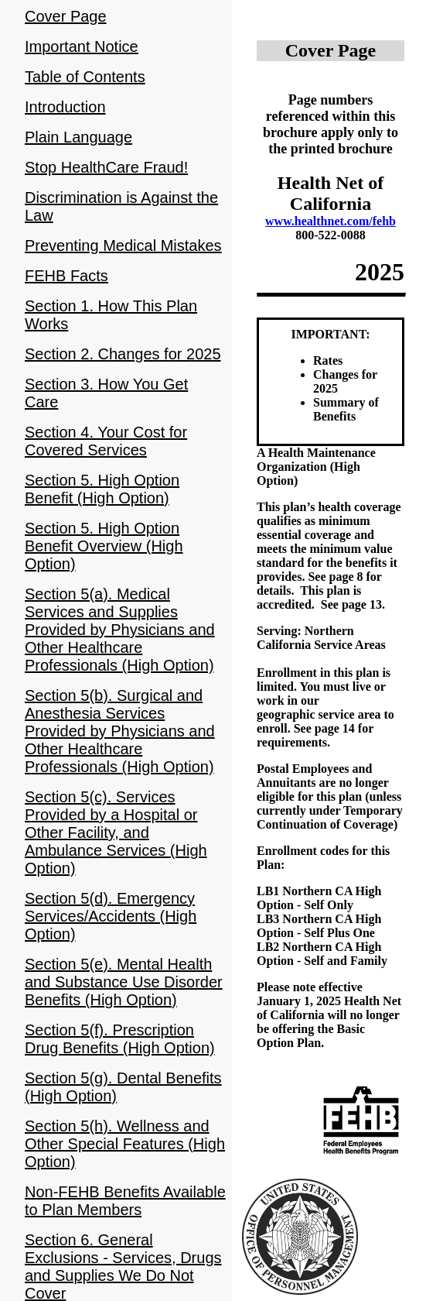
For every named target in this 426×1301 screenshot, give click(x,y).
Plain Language (78, 137)
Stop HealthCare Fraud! (106, 167)
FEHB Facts (66, 275)
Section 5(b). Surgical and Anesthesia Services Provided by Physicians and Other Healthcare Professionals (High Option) (120, 731)
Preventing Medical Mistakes (123, 245)
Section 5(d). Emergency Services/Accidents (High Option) (110, 916)
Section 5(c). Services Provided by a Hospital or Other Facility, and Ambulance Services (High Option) (116, 832)
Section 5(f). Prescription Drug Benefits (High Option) (120, 1038)
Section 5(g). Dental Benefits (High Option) (123, 1086)
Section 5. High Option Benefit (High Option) (102, 489)
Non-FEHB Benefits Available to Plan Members (125, 1200)
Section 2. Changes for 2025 (123, 353)
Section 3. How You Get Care (106, 393)
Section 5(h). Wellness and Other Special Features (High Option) (125, 1143)
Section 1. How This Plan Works (111, 314)
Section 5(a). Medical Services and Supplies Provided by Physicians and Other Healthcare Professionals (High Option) (120, 629)
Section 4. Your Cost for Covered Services (106, 441)
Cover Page (66, 16)
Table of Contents (85, 76)
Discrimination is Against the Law (121, 206)
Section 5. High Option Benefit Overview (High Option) (104, 546)
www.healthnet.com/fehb (330, 221)
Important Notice (81, 46)
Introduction (65, 106)
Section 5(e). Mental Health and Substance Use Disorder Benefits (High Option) (124, 982)
